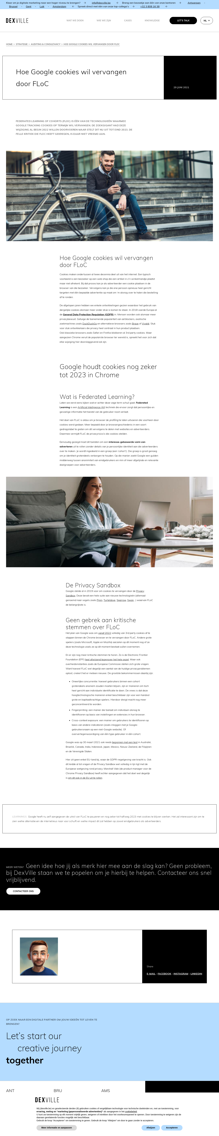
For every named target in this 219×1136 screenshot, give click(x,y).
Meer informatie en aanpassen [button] (56, 1127)
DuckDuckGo (89, 323)
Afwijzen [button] (150, 1127)
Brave (135, 323)
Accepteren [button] (172, 1127)
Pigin (99, 600)
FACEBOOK (164, 973)
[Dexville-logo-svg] (17, 20)
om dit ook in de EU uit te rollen (85, 777)
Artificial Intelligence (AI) (91, 407)
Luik (42, 6)
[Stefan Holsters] (39, 956)
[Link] (109, 1042)
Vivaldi (145, 323)
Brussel (13, 6)
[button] (206, 20)
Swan (130, 600)
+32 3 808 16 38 (150, 6)
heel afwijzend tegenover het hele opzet (107, 659)
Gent (28, 6)
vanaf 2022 (104, 632)
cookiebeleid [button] (131, 1111)
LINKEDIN (196, 973)
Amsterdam (59, 6)
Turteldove (109, 600)
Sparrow (121, 600)
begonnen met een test (124, 742)
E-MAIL (151, 973)
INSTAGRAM (181, 973)
